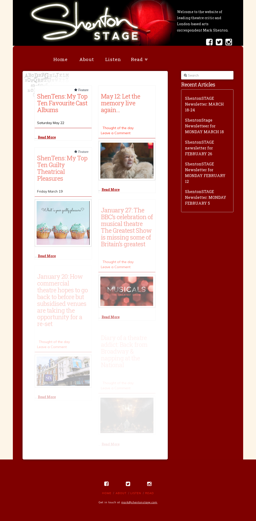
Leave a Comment (115, 133)
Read (149, 493)
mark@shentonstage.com (139, 502)
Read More (47, 137)
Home (107, 493)
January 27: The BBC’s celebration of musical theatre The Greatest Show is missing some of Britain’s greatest (127, 227)
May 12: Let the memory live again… (120, 103)
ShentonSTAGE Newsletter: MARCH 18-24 (204, 104)
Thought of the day (118, 128)
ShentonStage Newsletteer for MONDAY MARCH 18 (204, 125)
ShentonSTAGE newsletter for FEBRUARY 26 (199, 148)
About (121, 493)
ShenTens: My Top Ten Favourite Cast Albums (62, 103)
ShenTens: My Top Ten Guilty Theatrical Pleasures (62, 168)
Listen (135, 493)
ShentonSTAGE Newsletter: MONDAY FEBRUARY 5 (205, 197)
